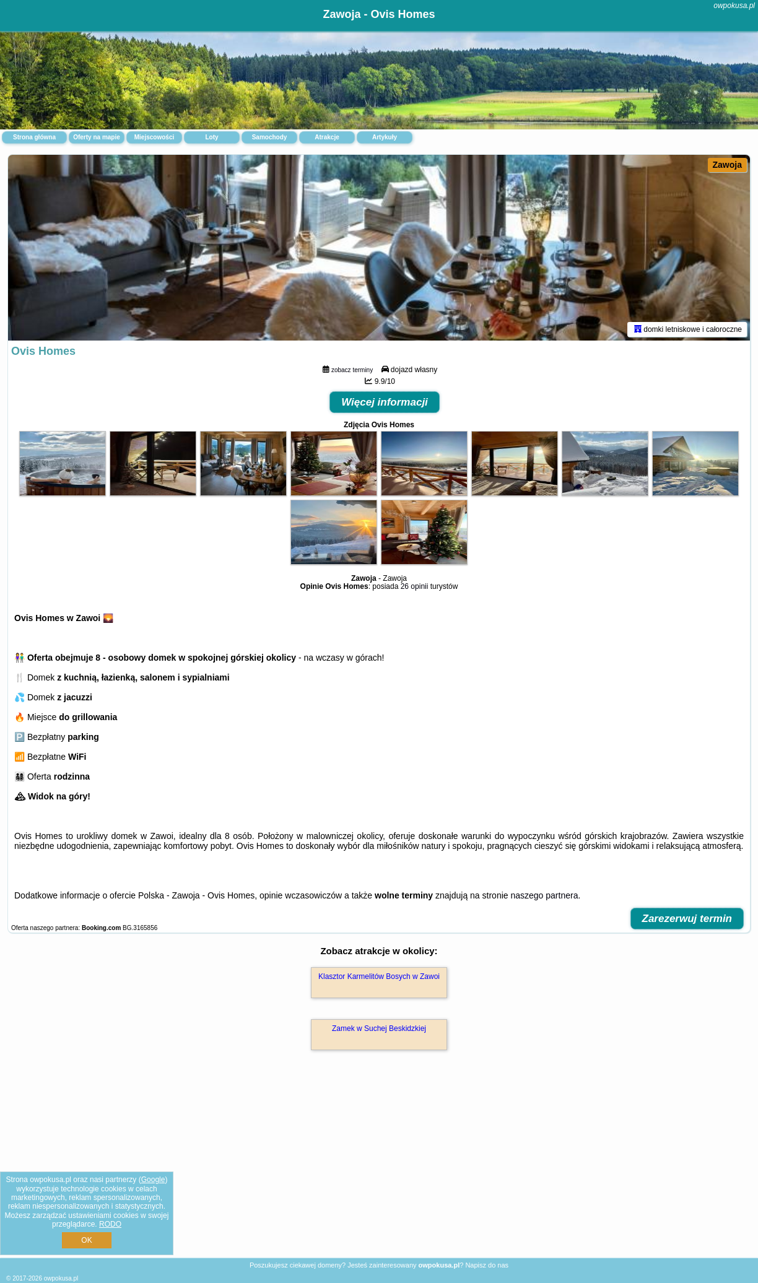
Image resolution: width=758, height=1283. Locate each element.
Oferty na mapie (96, 137)
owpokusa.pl (734, 5)
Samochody (269, 137)
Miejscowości (154, 137)
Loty (211, 137)
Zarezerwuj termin (687, 918)
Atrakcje (327, 137)
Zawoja (727, 165)
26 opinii (415, 586)
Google (153, 1179)
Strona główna (34, 137)
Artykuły (384, 137)
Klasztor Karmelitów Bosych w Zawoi (379, 976)
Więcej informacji (384, 402)
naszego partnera (544, 895)
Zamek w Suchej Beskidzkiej (379, 1028)
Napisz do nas (486, 1265)
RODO (110, 1224)
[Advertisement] (379, 1167)
